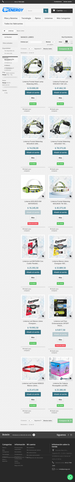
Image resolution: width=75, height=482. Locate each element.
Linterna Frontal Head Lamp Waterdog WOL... (33, 83)
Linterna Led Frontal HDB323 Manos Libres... (33, 384)
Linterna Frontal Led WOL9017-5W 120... (60, 83)
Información (9, 102)
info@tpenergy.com (64, 469)
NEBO (7, 65)
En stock (8, 53)
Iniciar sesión (68, 1)
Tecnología (26, 18)
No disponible (9, 50)
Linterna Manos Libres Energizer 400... (60, 262)
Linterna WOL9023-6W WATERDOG (32, 203)
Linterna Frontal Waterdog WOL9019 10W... (33, 143)
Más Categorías (63, 18)
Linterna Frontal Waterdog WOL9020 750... (60, 143)
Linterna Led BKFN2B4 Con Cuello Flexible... (33, 262)
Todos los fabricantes (13, 23)
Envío (7, 107)
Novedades (18, 452)
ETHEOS (8, 63)
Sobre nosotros (10, 114)
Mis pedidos (30, 447)
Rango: (4, 74)
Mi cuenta (31, 444)
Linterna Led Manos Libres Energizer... (33, 322)
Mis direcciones (31, 452)
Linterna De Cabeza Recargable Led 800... (60, 384)
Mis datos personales (33, 455)
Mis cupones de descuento (35, 457)
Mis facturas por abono (34, 450)
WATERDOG (9, 68)
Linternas (49, 18)
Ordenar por (24, 42)
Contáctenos (58, 1)
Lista (71, 42)
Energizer (8, 60)
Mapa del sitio (19, 465)
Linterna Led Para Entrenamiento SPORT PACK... (60, 323)
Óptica (38, 18)
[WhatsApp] (70, 477)
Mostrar (48, 42)
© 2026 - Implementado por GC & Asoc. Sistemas (16, 476)
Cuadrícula (66, 42)
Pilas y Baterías (10, 18)
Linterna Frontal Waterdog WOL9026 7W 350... (60, 203)
